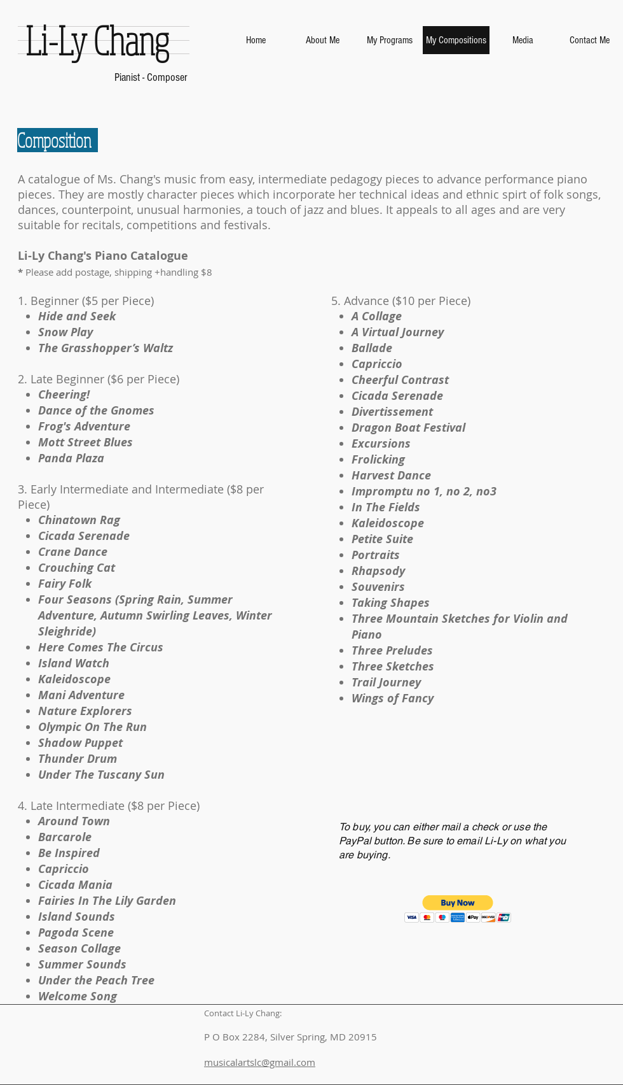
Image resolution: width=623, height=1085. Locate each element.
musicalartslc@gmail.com (259, 1062)
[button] (458, 909)
